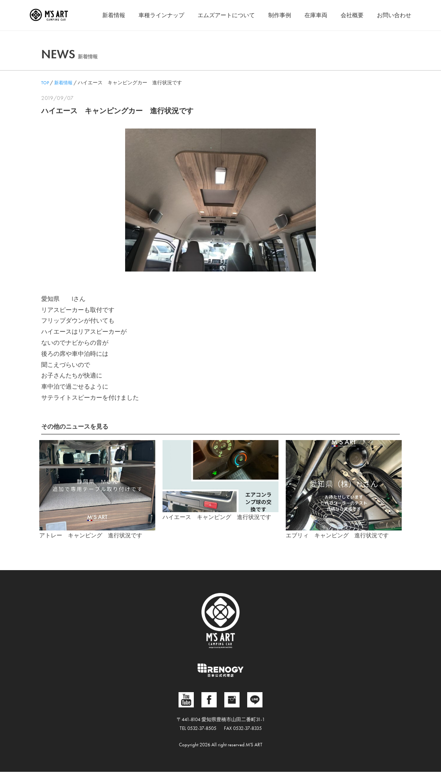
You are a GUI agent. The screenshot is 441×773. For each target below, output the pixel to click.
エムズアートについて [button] (217, 15)
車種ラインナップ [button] (149, 15)
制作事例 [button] (273, 15)
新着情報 (99, 15)
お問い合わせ (393, 15)
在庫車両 (311, 15)
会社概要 (349, 15)
